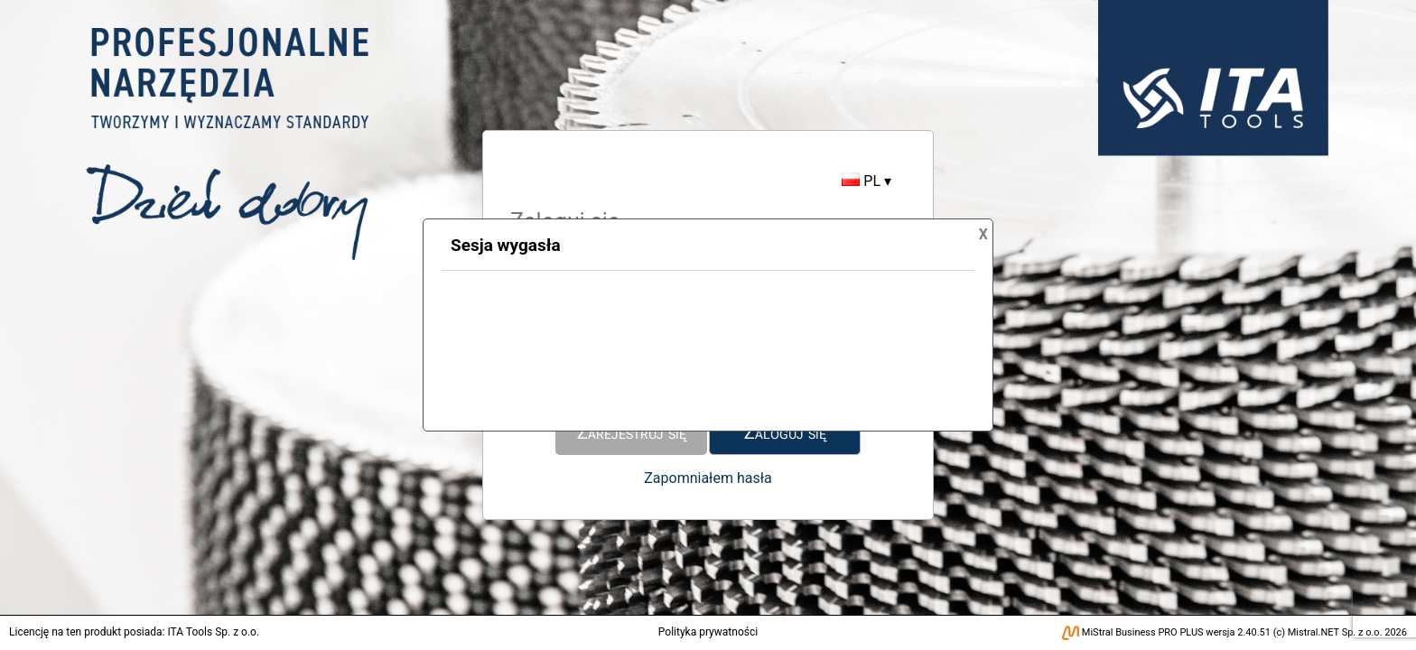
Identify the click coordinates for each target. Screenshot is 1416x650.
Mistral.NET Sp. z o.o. (1335, 632)
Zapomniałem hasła (707, 478)
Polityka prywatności (708, 632)
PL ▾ (866, 181)
